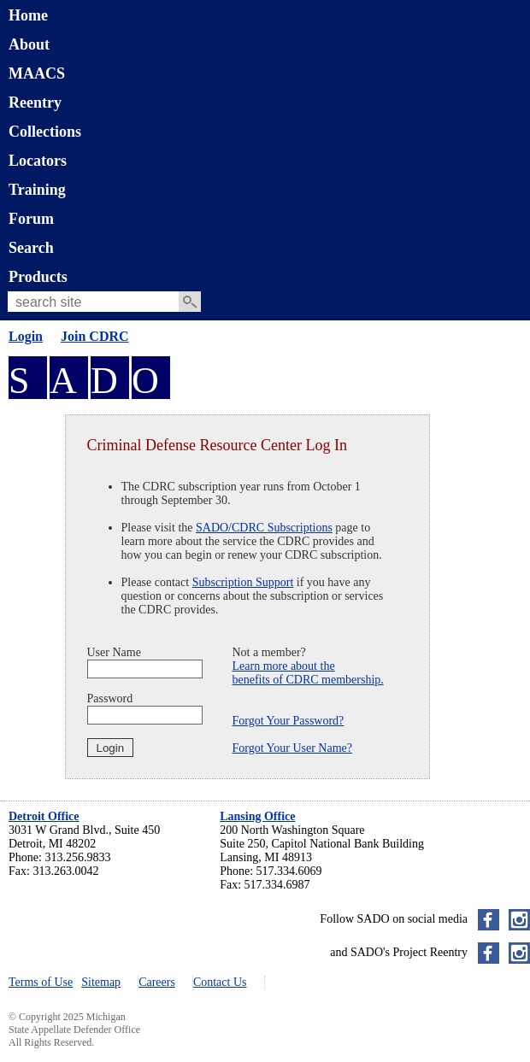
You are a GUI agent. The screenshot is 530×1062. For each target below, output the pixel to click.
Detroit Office (44, 816)
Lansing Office (257, 816)
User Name (114, 652)
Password (110, 698)
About (29, 44)
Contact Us (220, 982)
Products (38, 276)
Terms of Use (41, 982)
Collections (45, 131)
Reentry (35, 102)
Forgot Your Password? (288, 720)
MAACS (37, 73)
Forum (31, 218)
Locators (38, 160)
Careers (156, 982)
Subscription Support (243, 582)
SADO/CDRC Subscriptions (264, 527)
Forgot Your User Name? (293, 748)
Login (26, 336)
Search (31, 247)
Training (37, 189)
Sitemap (101, 982)
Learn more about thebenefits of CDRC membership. (308, 673)
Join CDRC (95, 336)
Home (28, 15)
